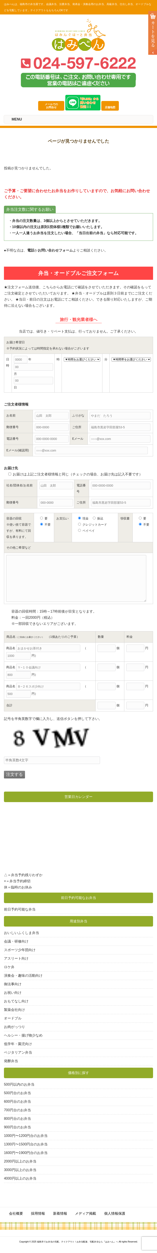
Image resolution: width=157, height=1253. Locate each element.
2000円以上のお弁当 (20, 1161)
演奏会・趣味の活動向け (23, 975)
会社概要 (16, 1213)
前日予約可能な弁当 (20, 909)
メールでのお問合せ (51, 106)
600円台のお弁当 (17, 1101)
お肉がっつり (14, 1027)
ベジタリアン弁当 (18, 1052)
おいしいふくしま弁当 (21, 933)
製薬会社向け (14, 1010)
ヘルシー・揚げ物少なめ (23, 1035)
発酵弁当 (11, 1061)
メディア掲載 (85, 1213)
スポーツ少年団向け (20, 950)
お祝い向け (12, 992)
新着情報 (60, 1213)
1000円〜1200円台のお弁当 (26, 1136)
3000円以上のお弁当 (20, 1170)
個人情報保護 (114, 1213)
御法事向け (12, 984)
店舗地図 (112, 107)
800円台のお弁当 (17, 1118)
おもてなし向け (16, 1001)
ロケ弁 (9, 967)
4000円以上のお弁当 (20, 1178)
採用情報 (38, 1213)
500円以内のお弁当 (19, 1084)
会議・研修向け (16, 941)
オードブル (12, 1018)
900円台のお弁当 (17, 1127)
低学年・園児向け (18, 1044)
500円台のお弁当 (17, 1093)
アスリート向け (16, 958)
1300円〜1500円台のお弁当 (26, 1144)
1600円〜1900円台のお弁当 (26, 1153)
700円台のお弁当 (17, 1110)
